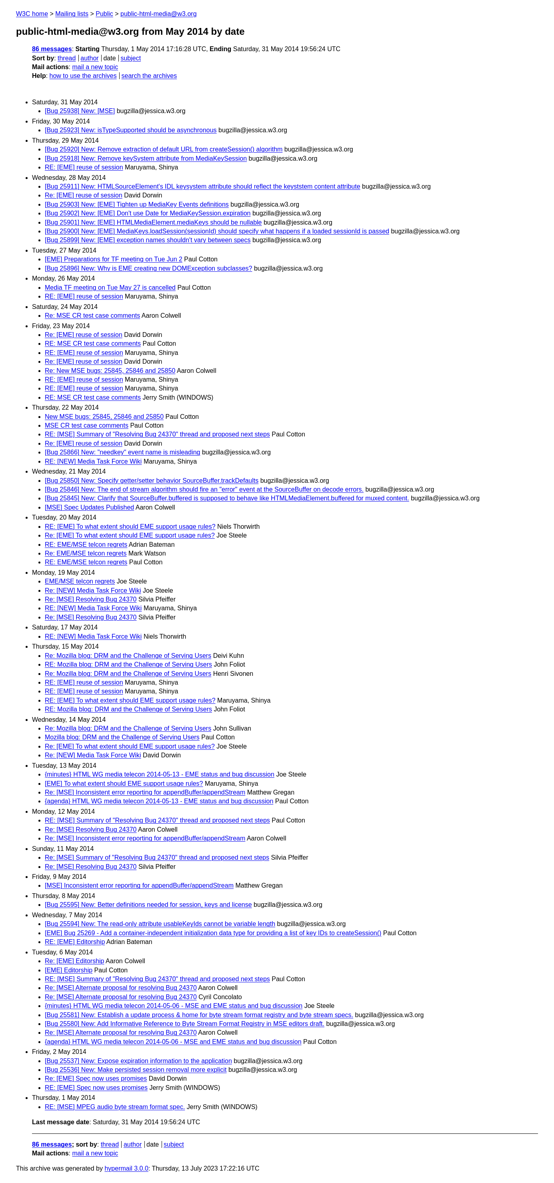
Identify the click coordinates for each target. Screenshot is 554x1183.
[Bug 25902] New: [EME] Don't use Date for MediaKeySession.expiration (147, 213)
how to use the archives (83, 75)
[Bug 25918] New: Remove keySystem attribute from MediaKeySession (146, 158)
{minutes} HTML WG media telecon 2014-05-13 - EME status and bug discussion (159, 774)
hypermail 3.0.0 (126, 1168)
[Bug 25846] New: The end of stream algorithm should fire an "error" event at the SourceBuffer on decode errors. (204, 489)
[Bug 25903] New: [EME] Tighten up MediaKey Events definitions (137, 204)
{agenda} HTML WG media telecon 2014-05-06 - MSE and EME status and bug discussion (173, 1041)
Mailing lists (71, 13)
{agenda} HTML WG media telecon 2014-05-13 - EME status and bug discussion (159, 801)
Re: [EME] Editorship (74, 961)
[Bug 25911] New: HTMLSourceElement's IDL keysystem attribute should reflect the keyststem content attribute (202, 186)
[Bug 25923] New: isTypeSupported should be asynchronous (131, 130)
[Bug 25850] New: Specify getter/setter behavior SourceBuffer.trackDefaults (151, 480)
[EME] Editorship (68, 970)
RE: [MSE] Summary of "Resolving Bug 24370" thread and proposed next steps (157, 434)
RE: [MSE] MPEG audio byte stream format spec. (115, 1106)
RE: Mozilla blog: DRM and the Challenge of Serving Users (128, 664)
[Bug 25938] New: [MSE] (80, 111)
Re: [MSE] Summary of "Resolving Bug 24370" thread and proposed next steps (157, 857)
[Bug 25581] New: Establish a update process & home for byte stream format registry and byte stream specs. (199, 1015)
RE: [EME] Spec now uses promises (96, 1087)
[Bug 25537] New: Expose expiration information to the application (138, 1061)
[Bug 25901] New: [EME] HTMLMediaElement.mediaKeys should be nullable (153, 222)
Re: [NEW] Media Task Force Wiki (93, 590)
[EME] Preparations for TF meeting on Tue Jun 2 (113, 259)
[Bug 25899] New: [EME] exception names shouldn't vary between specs (147, 240)
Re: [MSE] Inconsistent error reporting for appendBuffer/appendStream (145, 792)
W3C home (32, 13)
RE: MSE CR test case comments (93, 343)
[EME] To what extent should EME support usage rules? (124, 783)
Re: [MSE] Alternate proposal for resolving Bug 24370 (121, 987)
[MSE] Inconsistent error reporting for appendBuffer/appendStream (139, 885)
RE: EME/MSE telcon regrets (86, 544)
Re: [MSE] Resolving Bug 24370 (90, 599)
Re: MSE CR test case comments (92, 315)
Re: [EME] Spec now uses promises (96, 1078)
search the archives (149, 75)
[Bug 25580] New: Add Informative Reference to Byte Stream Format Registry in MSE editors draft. (184, 1023)
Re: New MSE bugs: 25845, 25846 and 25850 (110, 370)
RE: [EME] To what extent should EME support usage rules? (130, 526)
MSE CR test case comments (86, 425)
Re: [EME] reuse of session (83, 195)
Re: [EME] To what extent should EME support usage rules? (130, 535)
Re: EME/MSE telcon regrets (86, 553)
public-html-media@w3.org (158, 13)
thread (67, 58)
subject (130, 58)
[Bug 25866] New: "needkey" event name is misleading (122, 452)
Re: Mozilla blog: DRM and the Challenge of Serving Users (128, 655)
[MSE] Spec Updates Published (89, 507)
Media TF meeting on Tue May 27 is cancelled (110, 287)
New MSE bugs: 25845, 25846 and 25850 (104, 416)
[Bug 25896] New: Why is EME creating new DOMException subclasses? (148, 268)
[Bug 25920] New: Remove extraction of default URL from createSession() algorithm (163, 149)
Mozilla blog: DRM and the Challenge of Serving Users (122, 737)
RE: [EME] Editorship (75, 941)
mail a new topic (95, 67)
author (89, 58)
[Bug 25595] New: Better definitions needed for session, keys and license (148, 904)
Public (104, 13)
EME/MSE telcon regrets (80, 581)
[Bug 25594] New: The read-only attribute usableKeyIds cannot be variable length (160, 923)
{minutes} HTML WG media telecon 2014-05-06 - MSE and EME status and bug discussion (173, 1005)
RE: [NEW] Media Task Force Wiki (93, 461)
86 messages (52, 49)
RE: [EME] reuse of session (84, 167)
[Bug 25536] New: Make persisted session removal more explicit (135, 1069)
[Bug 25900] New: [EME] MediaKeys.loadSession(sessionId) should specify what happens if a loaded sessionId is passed (217, 231)
